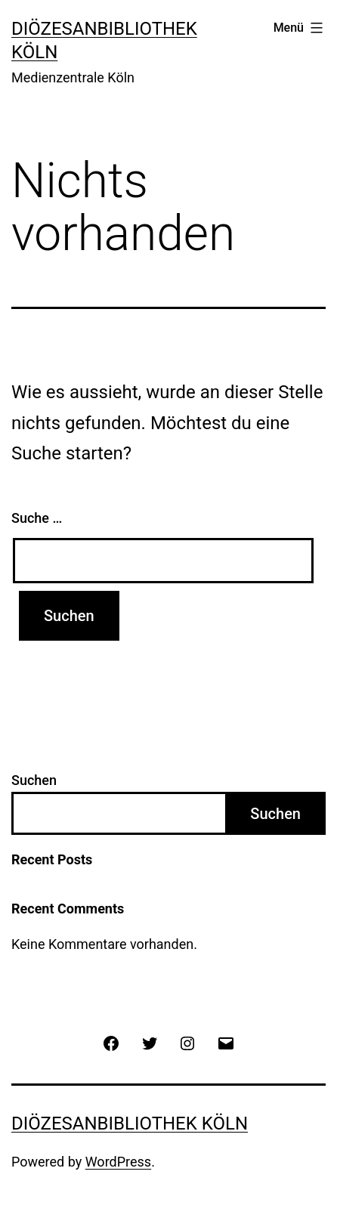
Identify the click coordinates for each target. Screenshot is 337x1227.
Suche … (36, 518)
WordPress (118, 1162)
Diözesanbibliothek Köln (129, 1123)
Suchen (34, 780)
